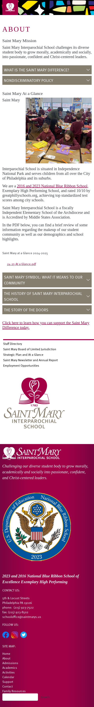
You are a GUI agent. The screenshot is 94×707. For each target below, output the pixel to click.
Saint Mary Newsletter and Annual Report (30, 360)
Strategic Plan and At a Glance (23, 354)
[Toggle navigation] (10, 7)
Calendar (8, 677)
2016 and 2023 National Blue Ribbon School (52, 186)
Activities (8, 672)
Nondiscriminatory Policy (29, 80)
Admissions (10, 663)
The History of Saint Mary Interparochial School (43, 296)
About (6, 658)
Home (6, 653)
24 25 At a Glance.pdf (21, 264)
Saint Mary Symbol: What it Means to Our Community (43, 280)
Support (7, 681)
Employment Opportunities (21, 365)
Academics (9, 667)
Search (45, 697)
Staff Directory (12, 343)
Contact (7, 686)
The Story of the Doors (26, 310)
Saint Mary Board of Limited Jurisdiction (29, 349)
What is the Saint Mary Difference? (36, 70)
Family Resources (14, 691)
